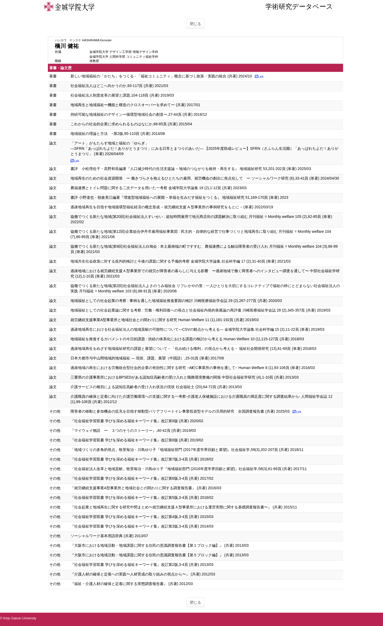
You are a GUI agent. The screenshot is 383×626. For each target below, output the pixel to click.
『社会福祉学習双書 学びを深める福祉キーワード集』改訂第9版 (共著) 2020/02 (136, 421)
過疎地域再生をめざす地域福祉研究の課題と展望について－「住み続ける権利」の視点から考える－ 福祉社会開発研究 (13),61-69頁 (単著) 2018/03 (193, 348)
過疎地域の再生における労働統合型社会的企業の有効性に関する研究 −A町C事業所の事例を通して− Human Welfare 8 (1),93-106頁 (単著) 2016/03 (192, 368)
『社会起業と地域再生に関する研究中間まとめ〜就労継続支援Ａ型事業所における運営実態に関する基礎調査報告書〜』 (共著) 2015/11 (183, 507)
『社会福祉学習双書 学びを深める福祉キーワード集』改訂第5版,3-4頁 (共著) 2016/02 (142, 497)
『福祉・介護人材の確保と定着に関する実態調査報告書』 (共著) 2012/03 (131, 584)
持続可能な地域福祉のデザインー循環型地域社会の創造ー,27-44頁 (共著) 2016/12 (138, 114)
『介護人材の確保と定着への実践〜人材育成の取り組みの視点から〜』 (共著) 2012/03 (142, 574)
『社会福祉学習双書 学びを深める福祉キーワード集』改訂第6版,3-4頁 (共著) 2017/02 (142, 478)
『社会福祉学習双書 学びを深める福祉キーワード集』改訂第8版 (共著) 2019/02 (136, 440)
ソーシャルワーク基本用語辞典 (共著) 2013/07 (109, 536)
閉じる (195, 24)
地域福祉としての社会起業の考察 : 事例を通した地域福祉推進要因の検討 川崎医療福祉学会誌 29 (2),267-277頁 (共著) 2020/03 (176, 301)
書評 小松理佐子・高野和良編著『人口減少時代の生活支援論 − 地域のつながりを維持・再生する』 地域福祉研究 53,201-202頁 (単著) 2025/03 (190, 169)
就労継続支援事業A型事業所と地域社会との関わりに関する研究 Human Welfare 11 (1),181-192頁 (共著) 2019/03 (164, 320)
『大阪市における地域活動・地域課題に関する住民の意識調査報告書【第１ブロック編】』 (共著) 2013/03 (159, 545)
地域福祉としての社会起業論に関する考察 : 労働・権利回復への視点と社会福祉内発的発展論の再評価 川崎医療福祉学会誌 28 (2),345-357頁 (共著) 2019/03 (200, 310)
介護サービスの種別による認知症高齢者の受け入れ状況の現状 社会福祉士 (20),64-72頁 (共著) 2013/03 (156, 387)
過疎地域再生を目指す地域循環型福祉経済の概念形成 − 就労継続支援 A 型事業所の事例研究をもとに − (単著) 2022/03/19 (171, 207)
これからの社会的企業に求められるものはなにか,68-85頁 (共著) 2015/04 (131, 124)
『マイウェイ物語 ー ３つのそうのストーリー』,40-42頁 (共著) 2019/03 (133, 430)
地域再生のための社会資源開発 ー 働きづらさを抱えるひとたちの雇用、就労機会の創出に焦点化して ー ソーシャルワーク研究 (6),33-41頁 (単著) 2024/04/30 (204, 178)
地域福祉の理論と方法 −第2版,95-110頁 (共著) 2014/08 (117, 133)
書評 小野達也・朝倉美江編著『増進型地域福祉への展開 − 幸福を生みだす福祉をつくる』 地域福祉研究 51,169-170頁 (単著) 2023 (179, 197)
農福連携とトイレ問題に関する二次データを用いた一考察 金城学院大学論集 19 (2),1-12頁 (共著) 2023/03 (158, 188)
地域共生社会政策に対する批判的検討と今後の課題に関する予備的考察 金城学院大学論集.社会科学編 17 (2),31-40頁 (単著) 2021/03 (180, 261)
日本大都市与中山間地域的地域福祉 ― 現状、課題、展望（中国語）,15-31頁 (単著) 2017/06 (147, 358)
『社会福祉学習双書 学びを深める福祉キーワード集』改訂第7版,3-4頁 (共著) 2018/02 (142, 459)
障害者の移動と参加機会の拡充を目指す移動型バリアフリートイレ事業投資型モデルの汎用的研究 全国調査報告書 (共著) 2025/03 (180, 411)
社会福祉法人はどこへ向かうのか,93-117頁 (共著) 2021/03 (119, 86)
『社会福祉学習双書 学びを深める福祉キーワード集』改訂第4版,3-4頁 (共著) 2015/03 (142, 517)
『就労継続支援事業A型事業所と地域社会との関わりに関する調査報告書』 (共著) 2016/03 (145, 488)
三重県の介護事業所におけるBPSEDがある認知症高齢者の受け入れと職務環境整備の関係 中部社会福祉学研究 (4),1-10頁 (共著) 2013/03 (184, 377)
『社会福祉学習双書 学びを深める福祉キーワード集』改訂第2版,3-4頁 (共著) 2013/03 (142, 564)
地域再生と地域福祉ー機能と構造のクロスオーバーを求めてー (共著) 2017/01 (135, 105)
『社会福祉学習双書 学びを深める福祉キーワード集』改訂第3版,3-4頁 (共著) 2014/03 (142, 526)
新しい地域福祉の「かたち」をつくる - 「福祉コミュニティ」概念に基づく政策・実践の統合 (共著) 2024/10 (161, 76)
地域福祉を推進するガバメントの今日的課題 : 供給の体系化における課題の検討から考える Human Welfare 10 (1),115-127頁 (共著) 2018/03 (187, 339)
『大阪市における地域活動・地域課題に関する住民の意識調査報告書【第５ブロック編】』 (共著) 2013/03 (159, 555)
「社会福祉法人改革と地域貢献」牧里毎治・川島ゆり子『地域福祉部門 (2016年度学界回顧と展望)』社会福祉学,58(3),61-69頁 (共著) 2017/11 (188, 469)
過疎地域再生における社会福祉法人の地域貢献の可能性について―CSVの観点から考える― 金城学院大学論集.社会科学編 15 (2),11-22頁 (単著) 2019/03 (197, 329)
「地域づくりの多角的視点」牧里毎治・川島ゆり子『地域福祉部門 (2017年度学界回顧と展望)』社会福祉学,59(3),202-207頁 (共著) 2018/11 (186, 449)
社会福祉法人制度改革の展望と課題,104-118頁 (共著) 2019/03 (122, 95)
